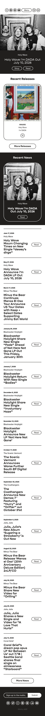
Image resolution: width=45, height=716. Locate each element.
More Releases (22, 146)
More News (22, 680)
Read (28, 68)
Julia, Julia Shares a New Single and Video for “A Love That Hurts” (13, 620)
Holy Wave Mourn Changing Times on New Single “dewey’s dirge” (16, 246)
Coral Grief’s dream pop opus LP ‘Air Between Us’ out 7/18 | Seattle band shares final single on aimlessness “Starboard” (15, 657)
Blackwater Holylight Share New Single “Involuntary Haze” (15, 405)
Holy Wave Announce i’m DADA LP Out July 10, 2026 (13, 273)
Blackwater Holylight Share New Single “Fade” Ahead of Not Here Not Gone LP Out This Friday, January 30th (15, 346)
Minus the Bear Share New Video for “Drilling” (14, 592)
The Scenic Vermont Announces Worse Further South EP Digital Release (15, 464)
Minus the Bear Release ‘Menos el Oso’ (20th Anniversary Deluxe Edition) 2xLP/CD (15, 563)
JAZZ (25, 709)
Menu (26, 10)
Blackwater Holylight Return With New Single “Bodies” (15, 378)
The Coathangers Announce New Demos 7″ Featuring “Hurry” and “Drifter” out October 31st (14, 499)
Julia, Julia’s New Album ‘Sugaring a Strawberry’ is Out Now (14, 533)
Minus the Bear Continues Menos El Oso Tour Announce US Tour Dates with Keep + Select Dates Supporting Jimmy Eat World (16, 307)
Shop (17, 68)
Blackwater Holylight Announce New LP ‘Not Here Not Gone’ (15, 434)
